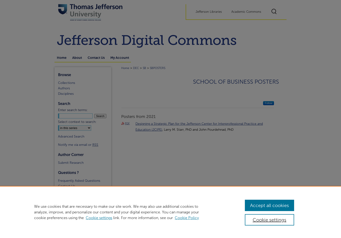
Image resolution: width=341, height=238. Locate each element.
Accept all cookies (269, 205)
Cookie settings (99, 218)
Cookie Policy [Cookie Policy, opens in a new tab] (187, 218)
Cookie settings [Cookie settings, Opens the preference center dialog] (269, 219)
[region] (170, 212)
